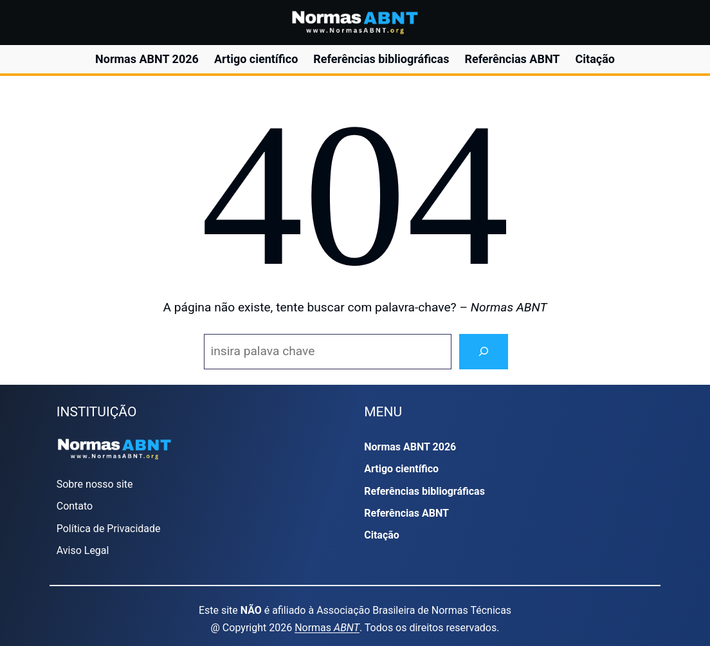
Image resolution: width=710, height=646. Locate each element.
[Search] (483, 351)
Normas (327, 628)
